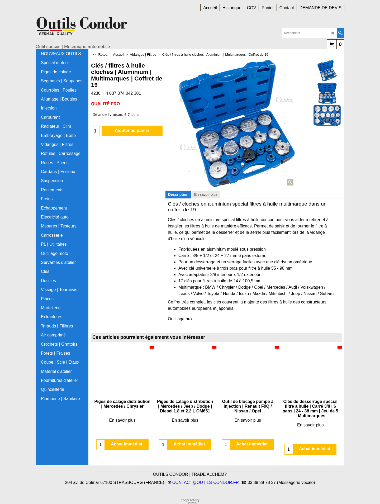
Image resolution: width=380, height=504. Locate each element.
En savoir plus (205, 194)
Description (178, 194)
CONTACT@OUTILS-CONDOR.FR (205, 482)
